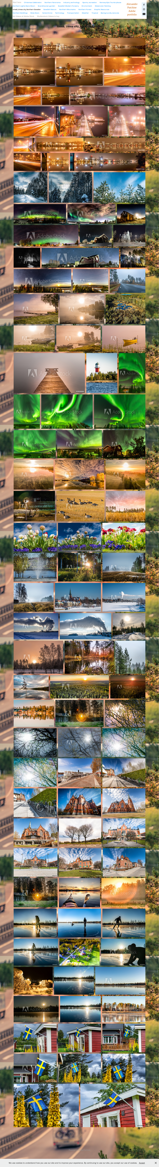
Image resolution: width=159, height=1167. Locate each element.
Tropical (95, 13)
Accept (142, 1163)
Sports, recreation (89, 2)
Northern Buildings (20, 13)
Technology (59, 13)
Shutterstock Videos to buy (48, 16)
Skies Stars (34, 13)
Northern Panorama (52, 2)
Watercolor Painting (103, 6)
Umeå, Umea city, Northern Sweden (27, 9)
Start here (17, 2)
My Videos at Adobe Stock (23, 16)
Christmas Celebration (33, 2)
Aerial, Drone (47, 13)
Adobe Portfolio (84, 1150)
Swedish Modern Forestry (68, 6)
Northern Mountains (67, 9)
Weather (85, 13)
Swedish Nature (49, 9)
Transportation (73, 13)
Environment (87, 6)
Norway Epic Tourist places (110, 2)
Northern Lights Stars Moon (24, 6)
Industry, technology (71, 2)
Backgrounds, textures (110, 13)
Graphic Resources (101, 9)
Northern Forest (84, 9)
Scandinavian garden (46, 6)
